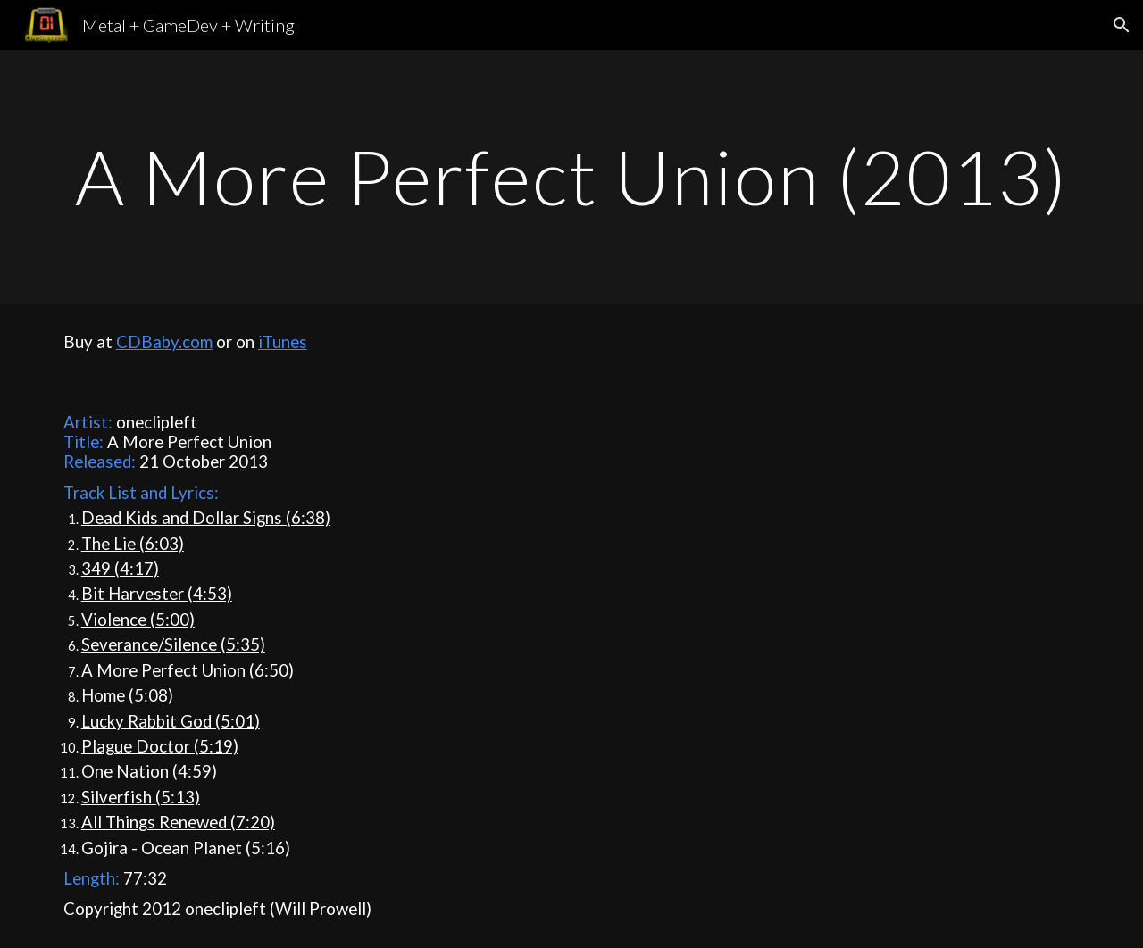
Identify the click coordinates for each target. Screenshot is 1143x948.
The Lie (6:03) (132, 543)
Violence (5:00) (138, 619)
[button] (1121, 25)
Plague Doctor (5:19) (159, 746)
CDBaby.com (164, 342)
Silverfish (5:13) (140, 797)
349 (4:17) (120, 568)
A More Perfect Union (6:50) (187, 670)
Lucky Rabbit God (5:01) (170, 721)
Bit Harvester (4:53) (156, 593)
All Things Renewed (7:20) (178, 822)
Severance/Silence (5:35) (173, 644)
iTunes (282, 342)
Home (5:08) (127, 695)
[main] (571, 176)
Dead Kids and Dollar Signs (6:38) (205, 518)
